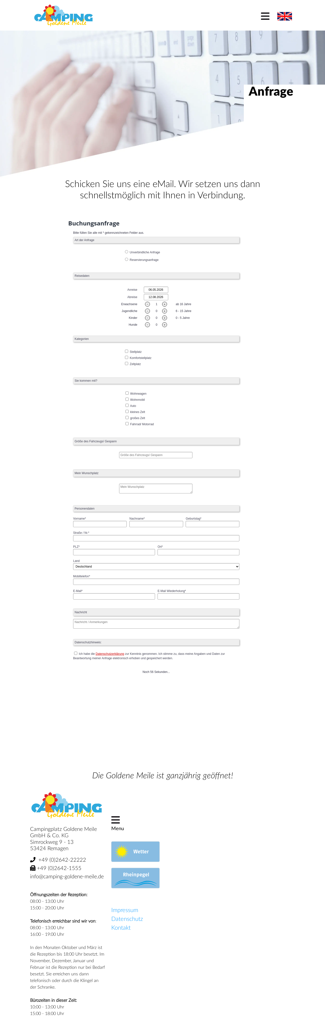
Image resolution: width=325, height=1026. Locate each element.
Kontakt (121, 928)
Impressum (124, 910)
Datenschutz (127, 919)
